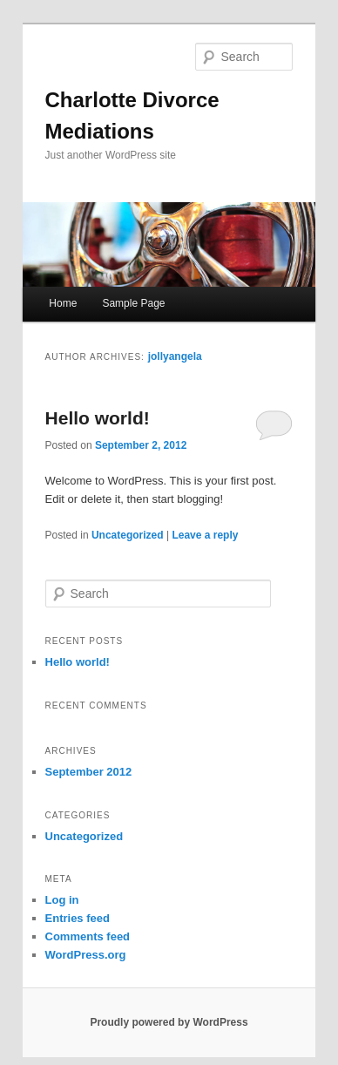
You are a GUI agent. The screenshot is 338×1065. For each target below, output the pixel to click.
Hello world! (97, 418)
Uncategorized (127, 535)
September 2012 (88, 771)
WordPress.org (85, 954)
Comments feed (88, 936)
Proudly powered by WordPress (168, 1022)
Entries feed (77, 918)
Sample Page (133, 303)
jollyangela (175, 356)
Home (63, 303)
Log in (62, 899)
